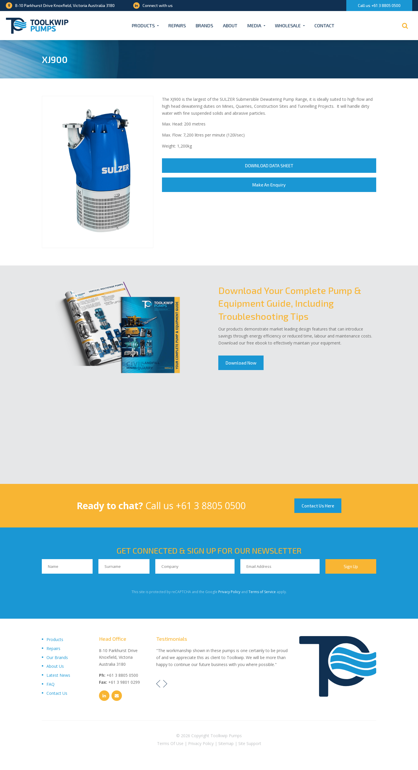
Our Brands (57, 657)
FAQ (50, 684)
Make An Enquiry (269, 184)
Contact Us (56, 693)
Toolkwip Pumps (226, 735)
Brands (204, 25)
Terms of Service (262, 591)
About (230, 25)
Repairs (177, 25)
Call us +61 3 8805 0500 (379, 5)
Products (143, 25)
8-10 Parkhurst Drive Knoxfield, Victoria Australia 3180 (60, 5)
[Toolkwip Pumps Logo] (37, 26)
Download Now (241, 362)
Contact (324, 25)
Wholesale (288, 25)
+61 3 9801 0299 (124, 682)
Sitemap (226, 743)
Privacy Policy (229, 591)
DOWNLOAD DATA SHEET (269, 165)
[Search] (405, 25)
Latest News (58, 675)
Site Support (249, 743)
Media (254, 25)
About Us (55, 666)
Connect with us (153, 5)
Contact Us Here (318, 505)
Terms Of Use (170, 743)
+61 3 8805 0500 (211, 505)
